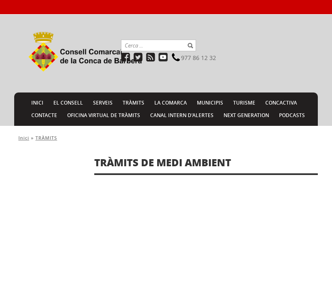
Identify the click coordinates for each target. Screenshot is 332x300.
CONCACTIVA (281, 102)
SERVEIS (103, 102)
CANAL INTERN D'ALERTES (182, 115)
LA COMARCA (170, 102)
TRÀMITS (133, 102)
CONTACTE (44, 115)
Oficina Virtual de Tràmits (103, 115)
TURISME (244, 102)
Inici (23, 138)
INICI (37, 102)
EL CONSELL (68, 102)
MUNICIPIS (210, 102)
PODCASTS (292, 115)
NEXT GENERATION (246, 115)
